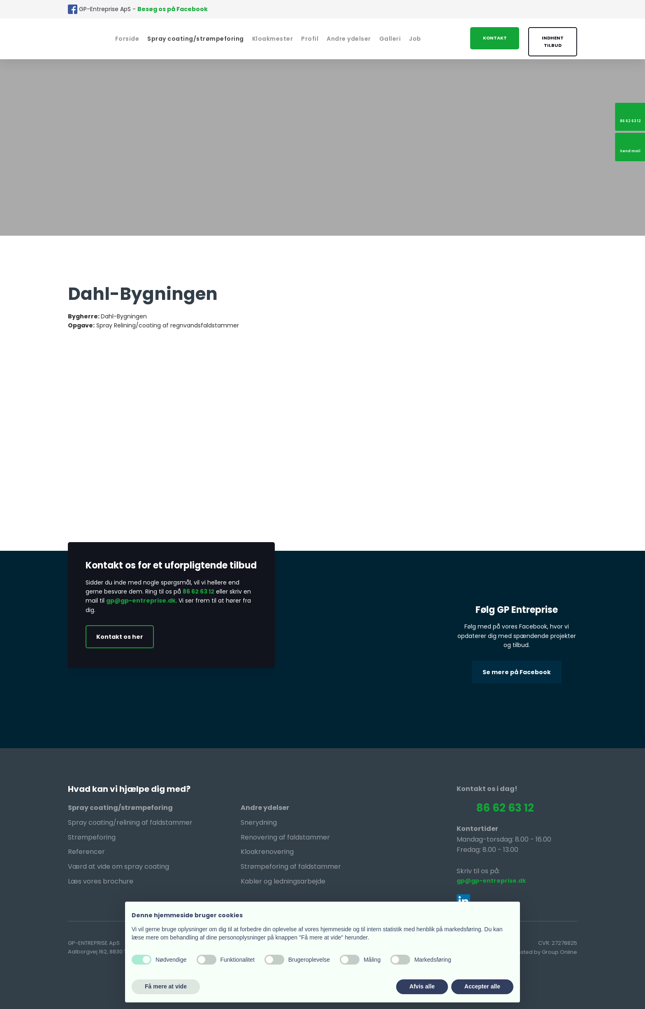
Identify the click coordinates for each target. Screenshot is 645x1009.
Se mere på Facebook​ (517, 672)
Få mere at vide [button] (166, 986)
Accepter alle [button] (482, 986)
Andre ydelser (349, 39)
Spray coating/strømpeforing (195, 39)
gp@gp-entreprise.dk (141, 600)
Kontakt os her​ (119, 637)
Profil (309, 39)
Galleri (390, 39)
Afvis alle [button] (421, 986)
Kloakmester (272, 39)
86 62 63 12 (198, 591)
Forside (127, 39)
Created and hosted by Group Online (527, 952)
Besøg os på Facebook (172, 9)
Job (415, 39)
